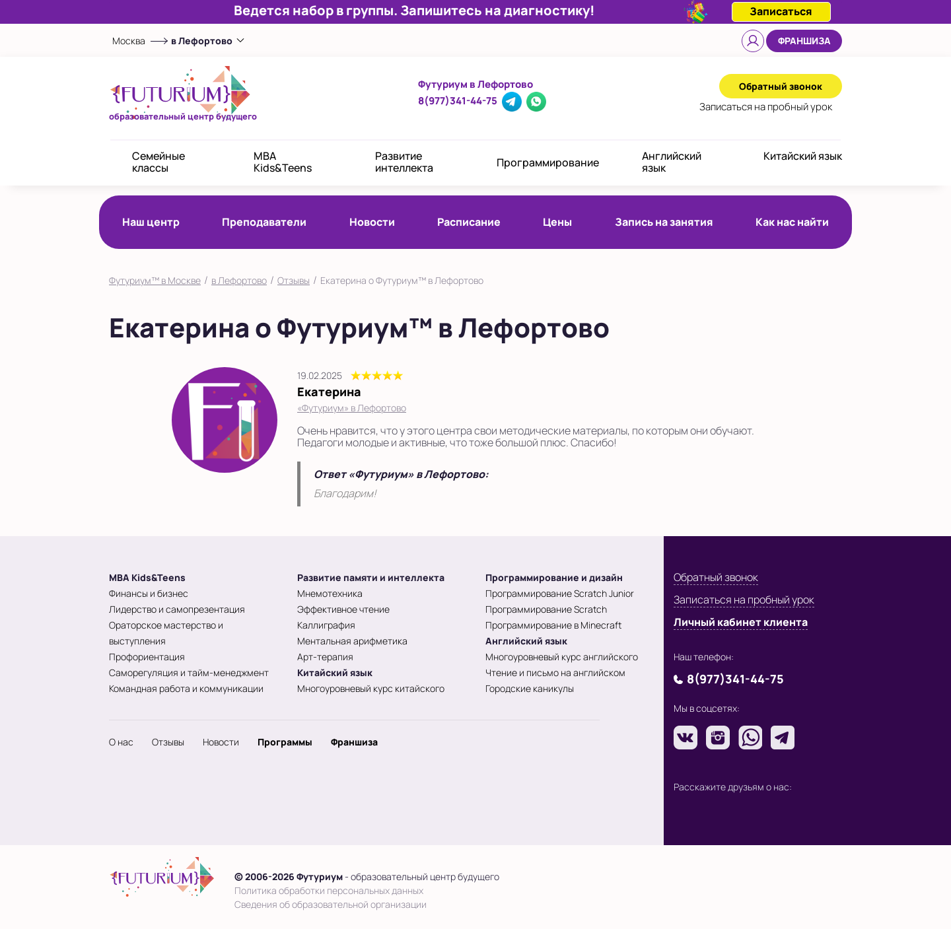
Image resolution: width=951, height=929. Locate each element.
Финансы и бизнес (148, 593)
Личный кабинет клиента (741, 622)
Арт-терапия (325, 656)
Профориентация (147, 656)
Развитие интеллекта (404, 162)
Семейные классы (158, 162)
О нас (121, 742)
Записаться (765, 107)
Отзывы (293, 280)
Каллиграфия (326, 625)
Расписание (469, 222)
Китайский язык (802, 156)
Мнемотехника (330, 593)
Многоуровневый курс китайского (370, 688)
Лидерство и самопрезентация (177, 609)
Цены (557, 222)
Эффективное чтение (343, 609)
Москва (128, 40)
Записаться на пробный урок (744, 599)
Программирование (548, 162)
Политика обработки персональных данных (328, 890)
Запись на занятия (664, 222)
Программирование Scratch (546, 609)
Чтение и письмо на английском (555, 672)
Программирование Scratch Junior (559, 593)
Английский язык (671, 162)
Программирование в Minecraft (553, 625)
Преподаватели (264, 222)
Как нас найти (792, 222)
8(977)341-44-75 (457, 101)
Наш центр (151, 222)
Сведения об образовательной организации (330, 904)
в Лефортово (239, 280)
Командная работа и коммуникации (186, 688)
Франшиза (804, 40)
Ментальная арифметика (352, 641)
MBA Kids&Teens (283, 162)
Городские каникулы (529, 688)
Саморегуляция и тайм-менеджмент (189, 672)
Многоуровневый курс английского (561, 656)
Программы (285, 742)
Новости (372, 222)
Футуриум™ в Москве (155, 280)
